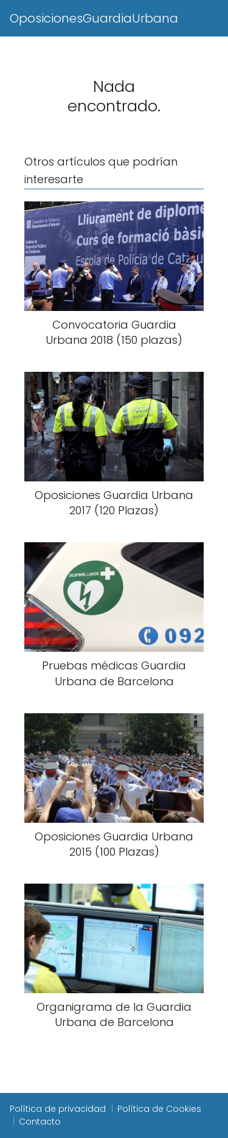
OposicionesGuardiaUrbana (94, 18)
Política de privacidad (58, 1109)
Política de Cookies (159, 1109)
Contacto (40, 1121)
